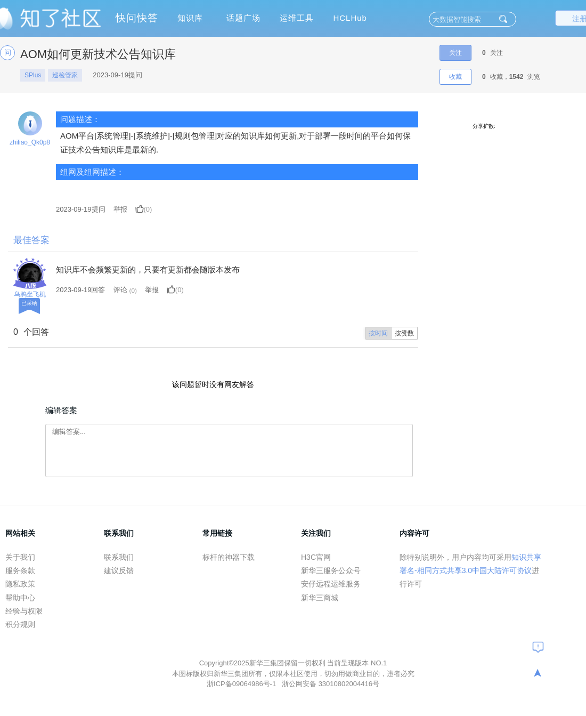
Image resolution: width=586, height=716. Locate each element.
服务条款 (20, 570)
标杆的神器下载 (228, 557)
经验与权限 (24, 611)
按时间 (378, 333)
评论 (120, 290)
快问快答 (137, 17)
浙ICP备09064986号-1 (242, 684)
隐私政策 (20, 584)
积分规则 (20, 624)
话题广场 (243, 17)
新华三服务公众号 (331, 570)
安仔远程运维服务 (331, 584)
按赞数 (404, 333)
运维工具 (297, 17)
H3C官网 (316, 557)
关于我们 (20, 557)
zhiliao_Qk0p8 (30, 142)
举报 (120, 209)
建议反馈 (119, 570)
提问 (80, 209)
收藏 (455, 77)
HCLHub (350, 17)
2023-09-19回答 (80, 290)
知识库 (190, 17)
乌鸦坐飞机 (30, 294)
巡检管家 (65, 75)
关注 (455, 53)
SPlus (33, 75)
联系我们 (119, 557)
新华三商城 (319, 597)
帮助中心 (20, 597)
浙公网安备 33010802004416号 (330, 684)
